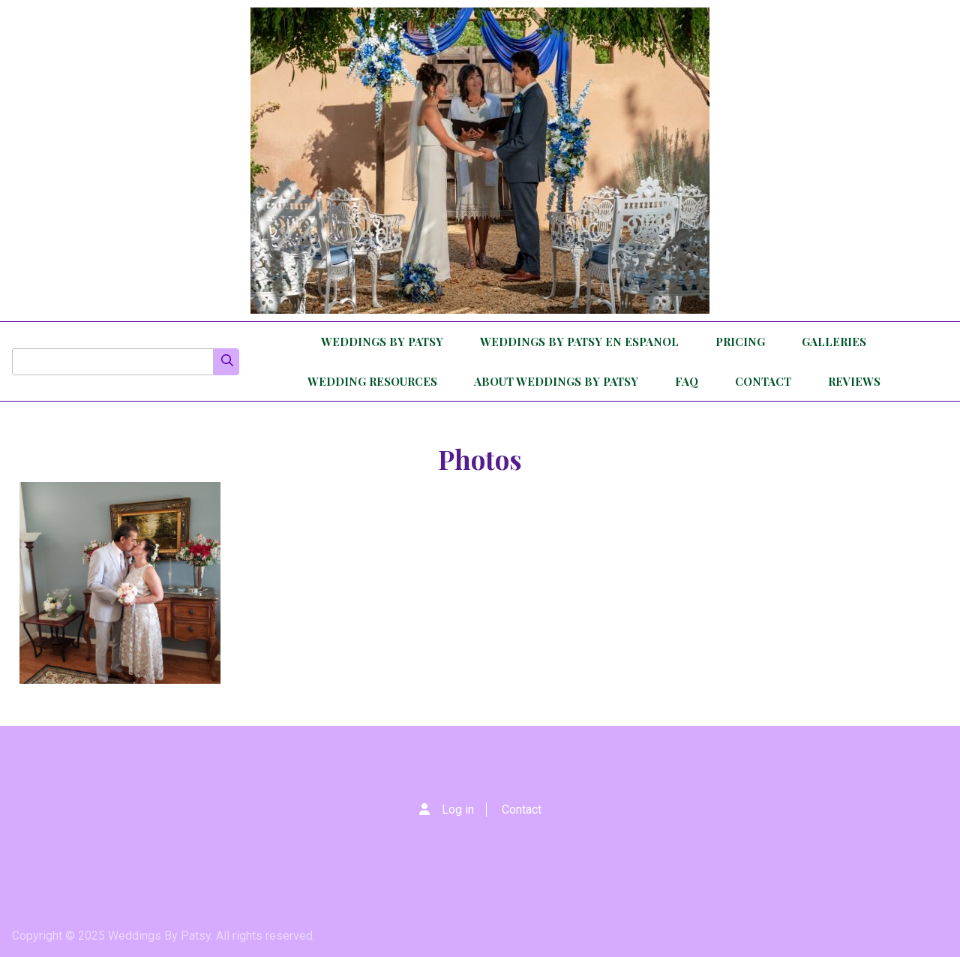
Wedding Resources (372, 381)
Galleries (834, 341)
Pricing (740, 341)
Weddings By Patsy (382, 341)
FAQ (686, 381)
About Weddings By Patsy (556, 381)
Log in (458, 809)
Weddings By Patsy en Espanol (579, 341)
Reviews (854, 381)
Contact (763, 381)
